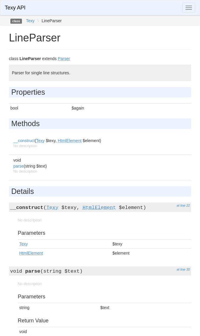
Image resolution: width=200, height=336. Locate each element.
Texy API (15, 8)
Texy (30, 20)
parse (18, 166)
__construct (24, 140)
